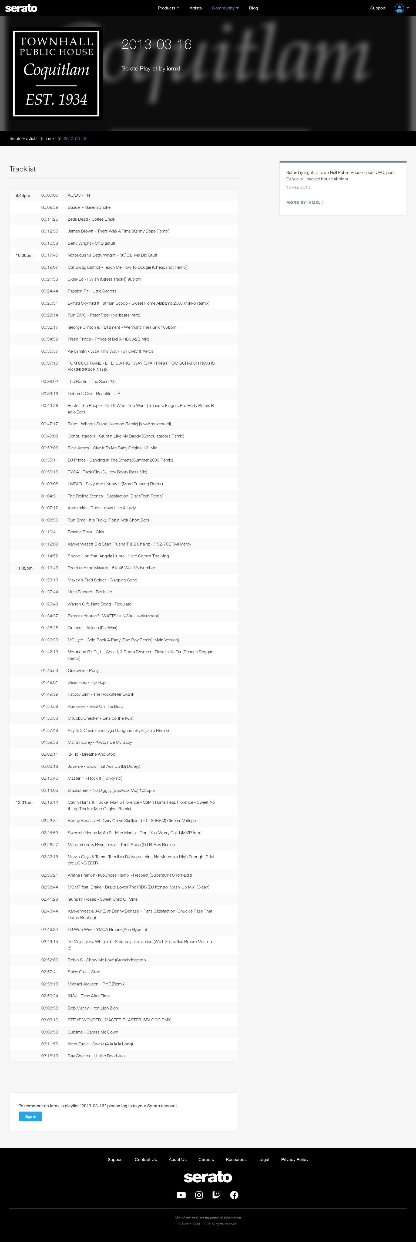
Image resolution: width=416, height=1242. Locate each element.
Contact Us (146, 1166)
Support (377, 7)
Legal (264, 1166)
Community (223, 7)
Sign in (30, 1123)
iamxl (50, 138)
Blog (253, 7)
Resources (236, 1166)
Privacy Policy (294, 1166)
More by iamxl (304, 202)
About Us (178, 1166)
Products (166, 7)
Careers (206, 1166)
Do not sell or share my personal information (208, 1224)
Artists (196, 7)
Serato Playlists (23, 138)
